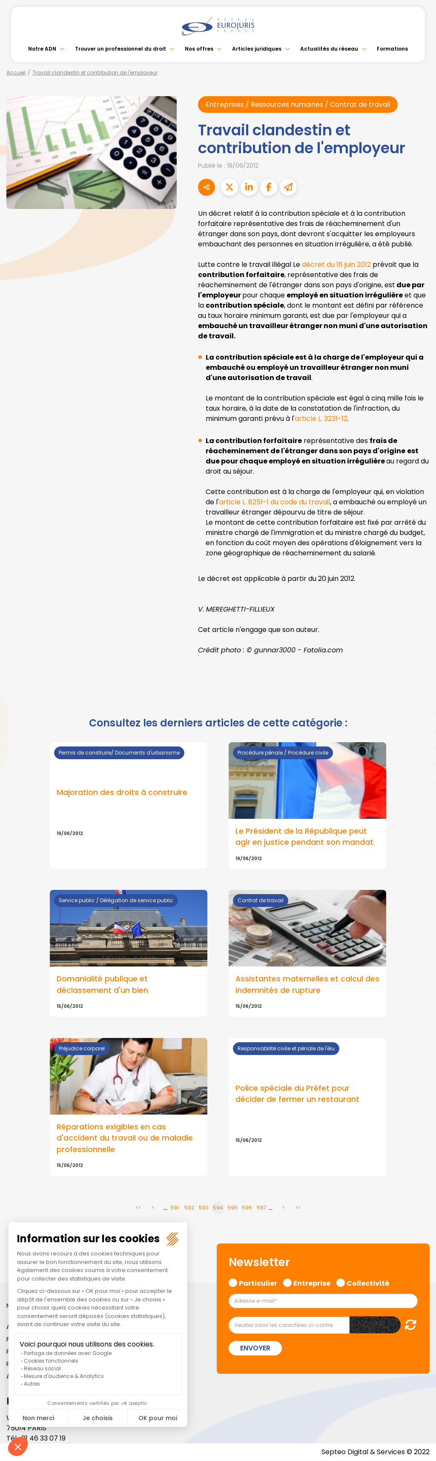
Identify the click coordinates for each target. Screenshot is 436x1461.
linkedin (419, 713)
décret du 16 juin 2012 (336, 264)
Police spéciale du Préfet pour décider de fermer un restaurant (297, 1094)
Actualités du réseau (329, 48)
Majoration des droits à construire (122, 792)
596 (247, 1208)
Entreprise (311, 1283)
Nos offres (199, 48)
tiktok (419, 782)
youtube (419, 731)
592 (189, 1208)
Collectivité (368, 1283)
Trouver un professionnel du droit (120, 48)
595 (232, 1208)
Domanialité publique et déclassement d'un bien (102, 985)
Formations (392, 48)
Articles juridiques (256, 48)
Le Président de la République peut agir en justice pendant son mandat (304, 837)
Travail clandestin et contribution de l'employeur (95, 72)
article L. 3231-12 (321, 418)
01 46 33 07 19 (43, 1439)
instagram (419, 748)
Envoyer (255, 1348)
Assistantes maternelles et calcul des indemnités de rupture (307, 985)
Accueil (16, 72)
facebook (419, 679)
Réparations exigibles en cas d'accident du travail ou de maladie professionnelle (125, 1138)
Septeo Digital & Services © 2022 (375, 1452)
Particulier (258, 1283)
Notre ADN (42, 48)
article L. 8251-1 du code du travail (274, 502)
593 (204, 1208)
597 (262, 1208)
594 (218, 1208)
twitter (419, 696)
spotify (419, 765)
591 (174, 1208)
